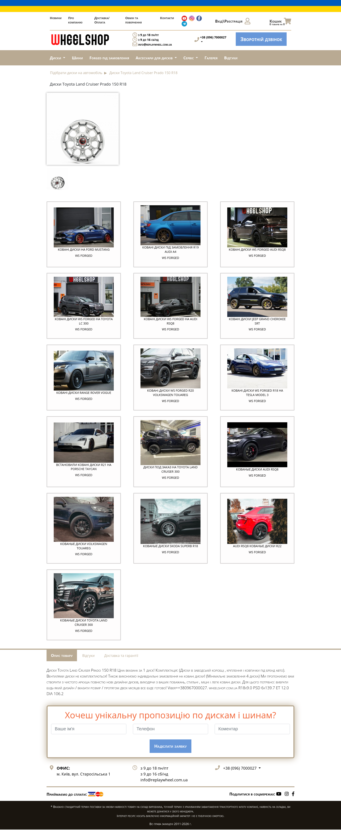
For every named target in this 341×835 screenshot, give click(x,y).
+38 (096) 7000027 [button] (240, 773)
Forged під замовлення (109, 57)
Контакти (167, 18)
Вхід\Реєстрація (232, 21)
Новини (56, 18)
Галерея (210, 57)
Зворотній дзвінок (261, 39)
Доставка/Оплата (102, 20)
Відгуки (231, 57)
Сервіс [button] (189, 57)
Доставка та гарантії (121, 660)
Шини (77, 57)
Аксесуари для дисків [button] (155, 57)
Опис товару (62, 660)
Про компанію (75, 20)
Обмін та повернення (133, 20)
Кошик (280, 22)
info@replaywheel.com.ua (155, 44)
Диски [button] (56, 57)
